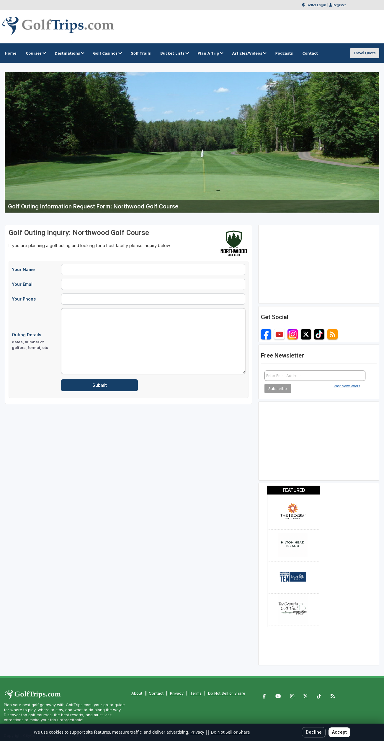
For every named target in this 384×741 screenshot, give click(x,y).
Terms (196, 693)
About (136, 693)
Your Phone (24, 298)
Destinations (69, 53)
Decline (314, 732)
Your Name (23, 269)
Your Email (23, 284)
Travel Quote (365, 53)
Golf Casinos (107, 53)
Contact (156, 693)
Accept (339, 732)
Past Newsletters (347, 386)
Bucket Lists (174, 53)
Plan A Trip (210, 53)
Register (339, 5)
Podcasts (284, 53)
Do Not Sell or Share (226, 693)
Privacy (177, 693)
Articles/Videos (249, 53)
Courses (35, 53)
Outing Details (35, 341)
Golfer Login (316, 5)
